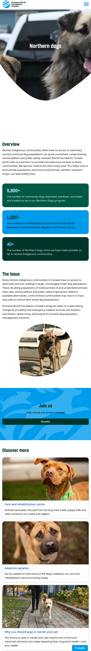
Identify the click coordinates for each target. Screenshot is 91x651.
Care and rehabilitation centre (25, 504)
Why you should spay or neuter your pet (31, 632)
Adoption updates (17, 568)
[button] (45, 421)
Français (80, 648)
